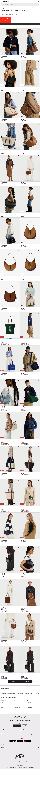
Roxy (15, 710)
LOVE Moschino (17, 712)
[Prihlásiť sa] (33, 1)
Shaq (2, 712)
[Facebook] (23, 763)
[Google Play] (12, 746)
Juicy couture (29, 712)
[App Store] (20, 746)
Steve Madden (3, 705)
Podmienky (7, 772)
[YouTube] (20, 763)
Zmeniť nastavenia (13, 772)
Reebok (15, 705)
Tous (14, 707)
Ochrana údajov (31, 772)
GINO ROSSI (29, 707)
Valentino (28, 705)
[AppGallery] (27, 746)
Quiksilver (28, 710)
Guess (2, 710)
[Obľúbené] (36, 1)
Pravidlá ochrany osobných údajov (22, 772)
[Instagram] (16, 763)
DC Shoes (2, 707)
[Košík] (38, 1)
